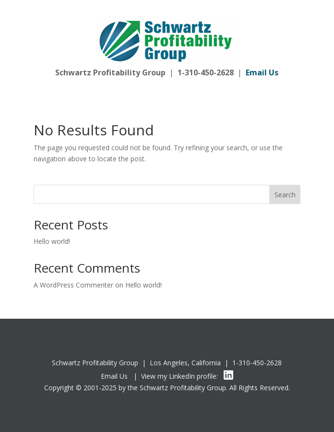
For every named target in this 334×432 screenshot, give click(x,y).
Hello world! (52, 241)
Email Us (114, 376)
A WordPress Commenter (73, 284)
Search (285, 194)
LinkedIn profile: (201, 376)
